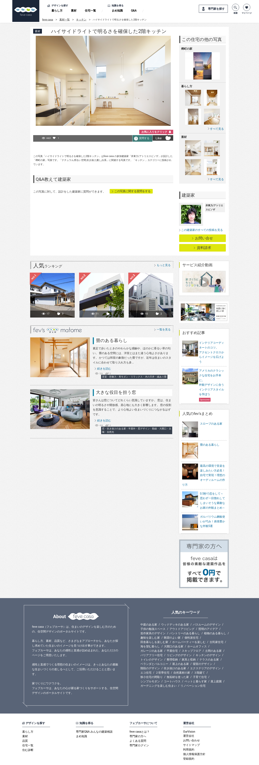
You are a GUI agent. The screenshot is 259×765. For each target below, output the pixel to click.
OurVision (189, 718)
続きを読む (104, 368)
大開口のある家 (173, 633)
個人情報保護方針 (194, 741)
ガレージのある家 (151, 637)
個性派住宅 (191, 624)
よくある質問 (138, 727)
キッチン (81, 19)
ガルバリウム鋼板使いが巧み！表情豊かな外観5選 (212, 511)
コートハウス (172, 668)
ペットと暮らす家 (196, 668)
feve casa (47, 19)
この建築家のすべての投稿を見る (202, 229)
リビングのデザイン (179, 642)
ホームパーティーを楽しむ (189, 629)
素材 (73, 10)
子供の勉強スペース (152, 616)
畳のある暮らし (112, 340)
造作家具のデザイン (152, 620)
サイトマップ (191, 732)
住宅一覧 (90, 10)
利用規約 (188, 736)
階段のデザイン (150, 655)
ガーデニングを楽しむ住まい (158, 672)
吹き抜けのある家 (175, 655)
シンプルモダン (150, 668)
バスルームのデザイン (207, 611)
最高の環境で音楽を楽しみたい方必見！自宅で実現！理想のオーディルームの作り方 (203, 465)
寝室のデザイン (202, 651)
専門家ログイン (139, 732)
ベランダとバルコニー (154, 651)
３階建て (199, 659)
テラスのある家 (209, 646)
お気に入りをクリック (154, 131)
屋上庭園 (216, 668)
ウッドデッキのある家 (175, 611)
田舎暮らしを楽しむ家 (154, 629)
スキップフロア (191, 637)
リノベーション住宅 (193, 672)
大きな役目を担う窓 (116, 392)
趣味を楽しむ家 (150, 624)
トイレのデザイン (151, 646)
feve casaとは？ (140, 718)
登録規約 (188, 745)
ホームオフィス (197, 633)
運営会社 (188, 722)
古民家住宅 (216, 629)
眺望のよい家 (172, 624)
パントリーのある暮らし (184, 620)
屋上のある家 (180, 651)
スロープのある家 (211, 423)
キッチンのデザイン (208, 642)
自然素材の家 (181, 659)
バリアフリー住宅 (151, 642)
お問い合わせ (191, 727)
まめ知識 (117, 10)
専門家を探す (216, 8)
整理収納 (172, 646)
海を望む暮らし (150, 633)
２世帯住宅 (162, 659)
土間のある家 (213, 637)
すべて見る (217, 128)
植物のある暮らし (215, 620)
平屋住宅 (172, 637)
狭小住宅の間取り (151, 664)
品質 (25, 727)
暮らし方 (57, 10)
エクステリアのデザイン (205, 655)
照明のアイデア (208, 616)
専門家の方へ (138, 723)
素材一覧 (64, 19)
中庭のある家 (148, 611)
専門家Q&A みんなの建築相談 (94, 718)
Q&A (134, 10)
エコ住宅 (146, 659)
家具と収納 (189, 646)
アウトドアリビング (181, 616)
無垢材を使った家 (178, 664)
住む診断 (27, 737)
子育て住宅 (200, 664)
